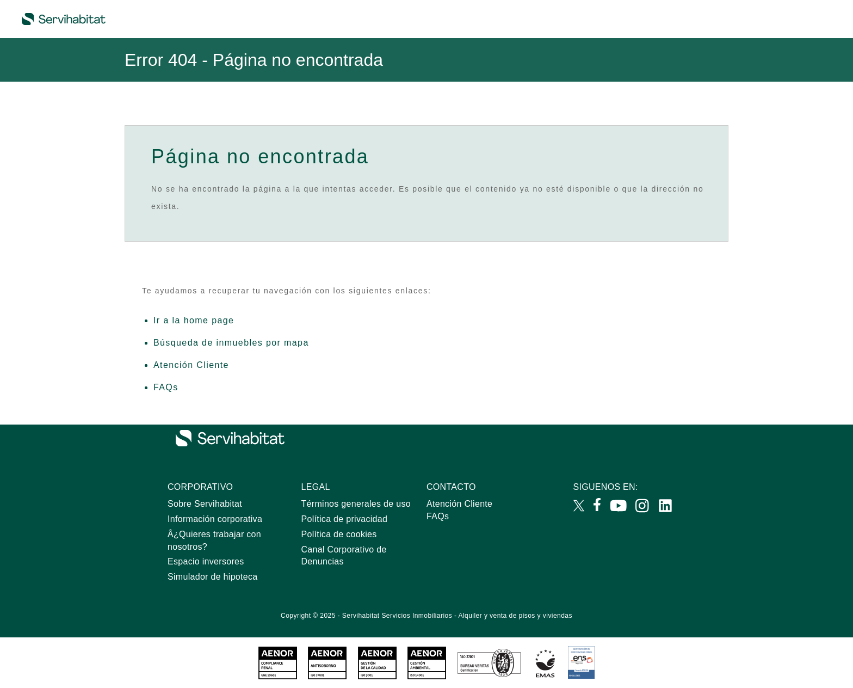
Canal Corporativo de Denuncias (344, 556)
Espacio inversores (206, 561)
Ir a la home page (193, 320)
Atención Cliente (191, 365)
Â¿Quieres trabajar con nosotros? (214, 540)
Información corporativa (215, 519)
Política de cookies (339, 534)
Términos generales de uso (356, 503)
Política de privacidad (344, 519)
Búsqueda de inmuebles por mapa (231, 342)
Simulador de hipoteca (213, 576)
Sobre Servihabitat (205, 503)
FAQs (165, 387)
